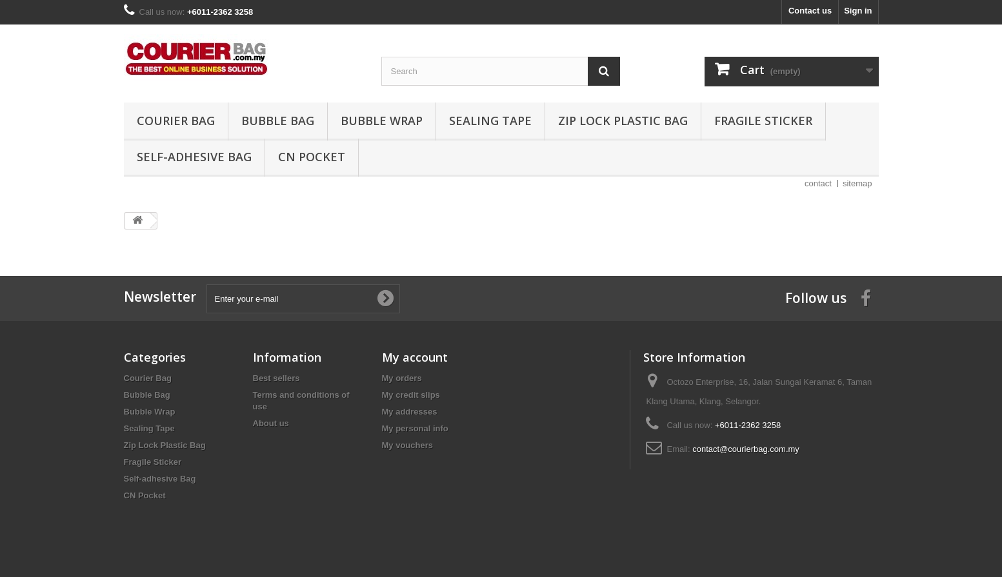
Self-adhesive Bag (194, 156)
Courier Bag (176, 120)
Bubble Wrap (382, 120)
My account (415, 357)
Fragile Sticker (763, 120)
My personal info (415, 428)
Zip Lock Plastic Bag (623, 120)
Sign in (858, 10)
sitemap (857, 183)
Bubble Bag (277, 120)
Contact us (810, 10)
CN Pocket (311, 156)
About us (271, 423)
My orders (402, 378)
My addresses (409, 411)
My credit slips (411, 395)
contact (818, 183)
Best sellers (276, 378)
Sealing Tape (490, 120)
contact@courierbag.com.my (745, 449)
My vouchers (407, 445)
